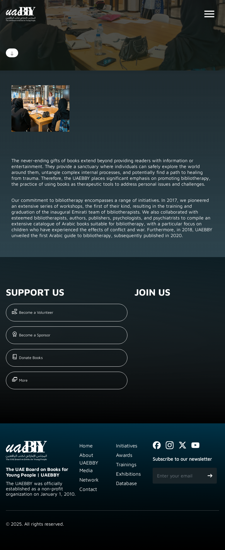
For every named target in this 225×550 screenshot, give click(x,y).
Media (86, 470)
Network (89, 480)
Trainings (126, 464)
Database (126, 483)
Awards (124, 455)
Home (86, 446)
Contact (88, 489)
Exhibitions (128, 474)
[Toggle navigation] (209, 14)
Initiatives (126, 446)
